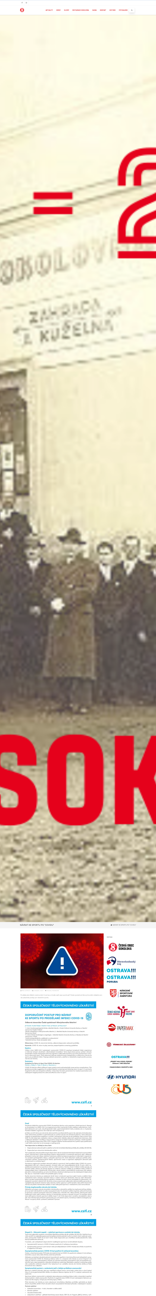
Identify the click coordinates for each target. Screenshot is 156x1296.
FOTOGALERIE (123, 10)
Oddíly (58, 10)
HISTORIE (112, 10)
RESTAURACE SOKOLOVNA (80, 10)
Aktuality (49, 10)
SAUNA (94, 10)
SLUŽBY (66, 10)
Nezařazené (55, 990)
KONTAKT (103, 10)
